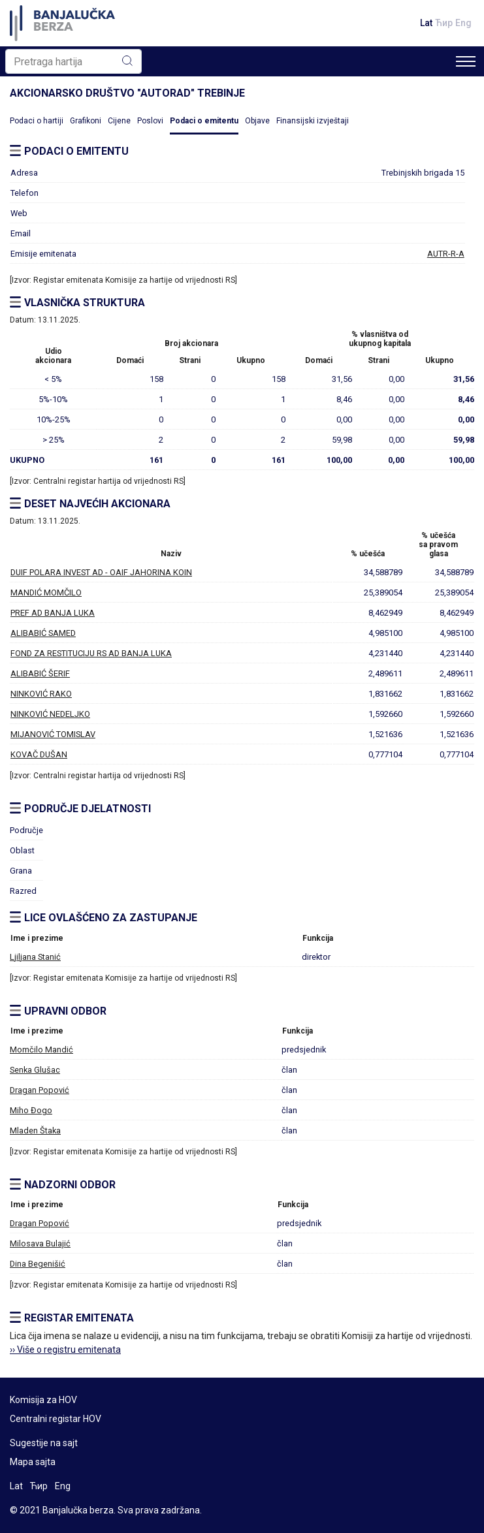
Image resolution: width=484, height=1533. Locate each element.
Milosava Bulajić (40, 1243)
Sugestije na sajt (44, 1443)
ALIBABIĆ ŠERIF (40, 673)
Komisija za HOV (43, 1400)
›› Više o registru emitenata (65, 1349)
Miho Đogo (31, 1110)
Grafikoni (85, 120)
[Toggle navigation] (465, 61)
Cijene (119, 120)
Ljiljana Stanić (35, 957)
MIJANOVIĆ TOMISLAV (52, 734)
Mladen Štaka (35, 1130)
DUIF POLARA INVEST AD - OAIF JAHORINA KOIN (101, 572)
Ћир (444, 23)
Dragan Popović (39, 1090)
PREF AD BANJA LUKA (52, 613)
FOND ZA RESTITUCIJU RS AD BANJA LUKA (91, 653)
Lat (426, 23)
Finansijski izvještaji (312, 120)
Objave (257, 120)
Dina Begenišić (37, 1264)
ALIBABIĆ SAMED (43, 633)
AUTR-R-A (445, 254)
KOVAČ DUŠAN (38, 754)
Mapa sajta (33, 1462)
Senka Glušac (35, 1070)
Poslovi (150, 120)
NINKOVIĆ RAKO (41, 694)
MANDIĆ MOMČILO (46, 592)
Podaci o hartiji (36, 120)
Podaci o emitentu (204, 120)
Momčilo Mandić (41, 1049)
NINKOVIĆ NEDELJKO (50, 714)
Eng (463, 23)
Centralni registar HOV (55, 1419)
